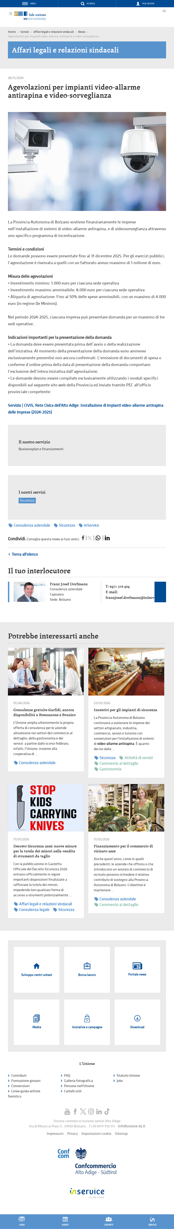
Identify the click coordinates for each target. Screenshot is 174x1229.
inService (89, 525)
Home (12, 32)
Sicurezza (27, 500)
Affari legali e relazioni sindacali (53, 32)
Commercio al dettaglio (116, 763)
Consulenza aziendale (29, 525)
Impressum (55, 1134)
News (81, 32)
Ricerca (91, 3)
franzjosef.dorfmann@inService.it (134, 597)
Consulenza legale (31, 910)
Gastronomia (107, 769)
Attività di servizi (136, 758)
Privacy (72, 1134)
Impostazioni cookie (96, 1134)
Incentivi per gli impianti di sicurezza (125, 710)
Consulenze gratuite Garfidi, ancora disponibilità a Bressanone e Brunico (44, 712)
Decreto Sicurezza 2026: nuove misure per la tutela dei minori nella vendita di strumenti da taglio (45, 851)
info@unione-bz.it (131, 1126)
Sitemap (121, 1134)
